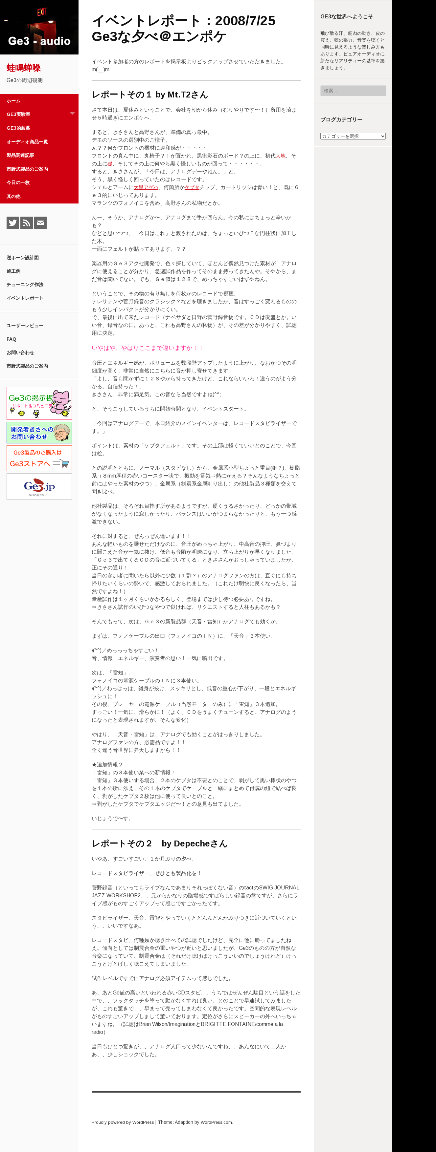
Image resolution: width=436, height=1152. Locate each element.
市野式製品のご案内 (27, 169)
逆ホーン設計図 (23, 257)
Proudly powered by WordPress (125, 1122)
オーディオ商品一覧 (27, 141)
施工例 (13, 271)
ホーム (13, 100)
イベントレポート (25, 298)
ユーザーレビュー (25, 325)
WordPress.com (221, 1122)
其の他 (13, 196)
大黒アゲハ (147, 187)
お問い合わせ (20, 352)
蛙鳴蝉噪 (24, 68)
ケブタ (194, 187)
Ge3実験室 (43, 114)
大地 (281, 156)
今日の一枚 (18, 182)
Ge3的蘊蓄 (18, 128)
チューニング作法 (25, 284)
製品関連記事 (20, 155)
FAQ (11, 339)
